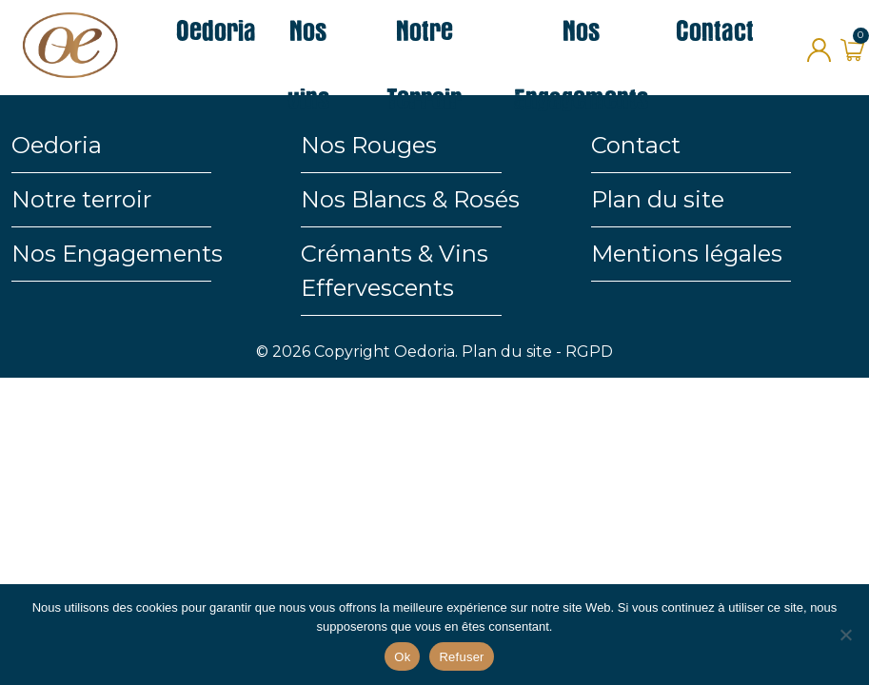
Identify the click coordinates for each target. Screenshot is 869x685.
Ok (402, 657)
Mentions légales (686, 253)
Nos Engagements (117, 253)
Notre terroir (81, 199)
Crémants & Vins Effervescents (394, 271)
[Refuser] (845, 634)
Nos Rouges (369, 145)
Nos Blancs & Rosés (410, 199)
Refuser (461, 657)
